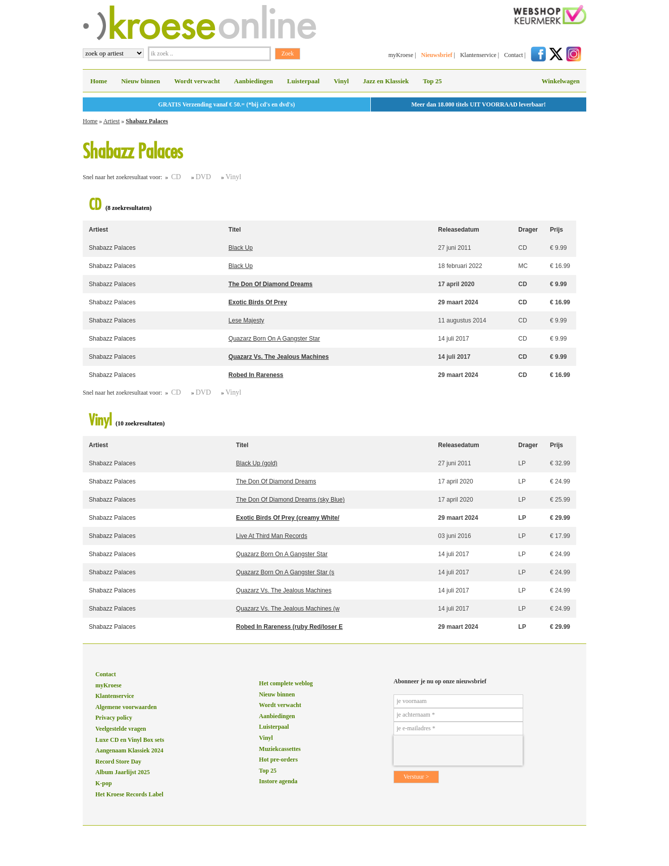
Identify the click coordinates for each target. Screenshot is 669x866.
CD (176, 177)
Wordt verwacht (197, 81)
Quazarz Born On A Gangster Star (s (285, 572)
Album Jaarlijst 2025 (122, 772)
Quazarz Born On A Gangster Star (274, 338)
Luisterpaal (303, 81)
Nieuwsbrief (436, 55)
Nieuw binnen (140, 81)
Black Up (241, 247)
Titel (235, 229)
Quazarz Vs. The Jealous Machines (279, 356)
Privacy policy (113, 717)
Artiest (111, 121)
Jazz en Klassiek (386, 81)
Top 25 (432, 81)
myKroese (400, 55)
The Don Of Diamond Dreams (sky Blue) (290, 499)
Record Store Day (118, 761)
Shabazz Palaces (147, 121)
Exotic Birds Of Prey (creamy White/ (288, 517)
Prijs (556, 229)
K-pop (103, 783)
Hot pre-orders (278, 759)
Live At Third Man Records (271, 535)
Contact (513, 55)
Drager (528, 229)
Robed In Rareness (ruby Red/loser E (289, 626)
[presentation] (458, 750)
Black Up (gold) (256, 463)
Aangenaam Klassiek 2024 (129, 750)
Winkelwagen (560, 81)
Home (98, 81)
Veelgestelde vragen (120, 728)
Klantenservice (478, 55)
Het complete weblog (286, 683)
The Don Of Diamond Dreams (271, 284)
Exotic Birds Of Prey (258, 302)
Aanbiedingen (253, 81)
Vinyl (341, 81)
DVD (203, 177)
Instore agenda (278, 781)
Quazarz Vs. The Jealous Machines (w (288, 608)
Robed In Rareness (256, 374)
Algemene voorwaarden (126, 707)
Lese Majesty (246, 320)
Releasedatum (458, 229)
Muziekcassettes (280, 748)
